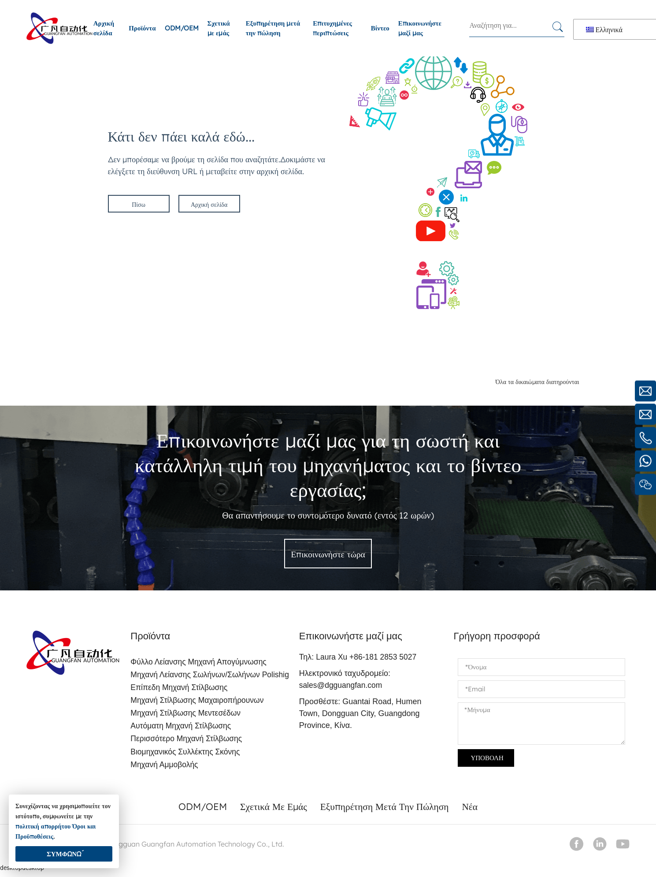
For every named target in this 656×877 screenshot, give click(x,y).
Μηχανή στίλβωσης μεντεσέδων (185, 715)
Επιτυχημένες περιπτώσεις (332, 28)
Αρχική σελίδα (103, 28)
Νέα (473, 810)
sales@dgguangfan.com (343, 685)
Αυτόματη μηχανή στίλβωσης (181, 728)
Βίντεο (380, 28)
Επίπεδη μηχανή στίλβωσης (179, 689)
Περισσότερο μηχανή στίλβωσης (186, 742)
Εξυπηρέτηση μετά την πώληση (273, 28)
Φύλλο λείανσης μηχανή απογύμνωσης (199, 662)
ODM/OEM (182, 28)
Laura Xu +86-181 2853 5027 (369, 657)
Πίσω (138, 205)
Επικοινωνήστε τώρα (328, 554)
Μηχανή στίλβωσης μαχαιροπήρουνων (197, 702)
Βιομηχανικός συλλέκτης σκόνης (185, 755)
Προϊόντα (142, 28)
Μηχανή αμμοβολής (164, 768)
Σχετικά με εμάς (219, 28)
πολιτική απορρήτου (42, 826)
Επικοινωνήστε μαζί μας (419, 28)
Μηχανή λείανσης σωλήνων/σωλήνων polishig (211, 676)
